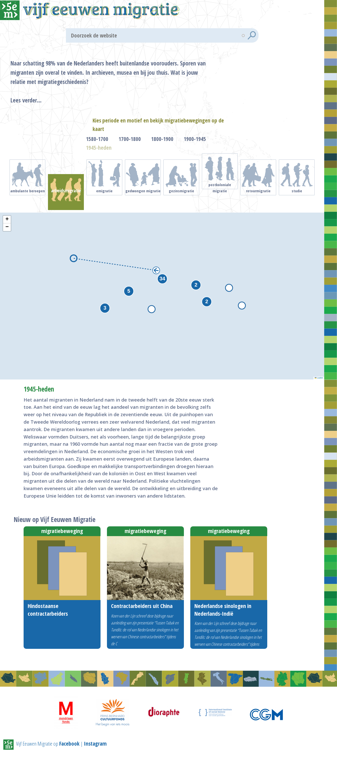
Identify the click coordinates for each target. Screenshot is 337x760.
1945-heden (99, 156)
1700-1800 (129, 147)
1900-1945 (195, 147)
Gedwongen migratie (143, 199)
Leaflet (319, 372)
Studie (297, 199)
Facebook (69, 743)
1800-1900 (162, 147)
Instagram (95, 743)
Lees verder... (39, 105)
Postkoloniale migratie (220, 194)
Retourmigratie (258, 199)
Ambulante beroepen (27, 199)
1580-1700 (97, 147)
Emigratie (104, 199)
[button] (207, 295)
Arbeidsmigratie (66, 199)
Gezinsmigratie (181, 199)
